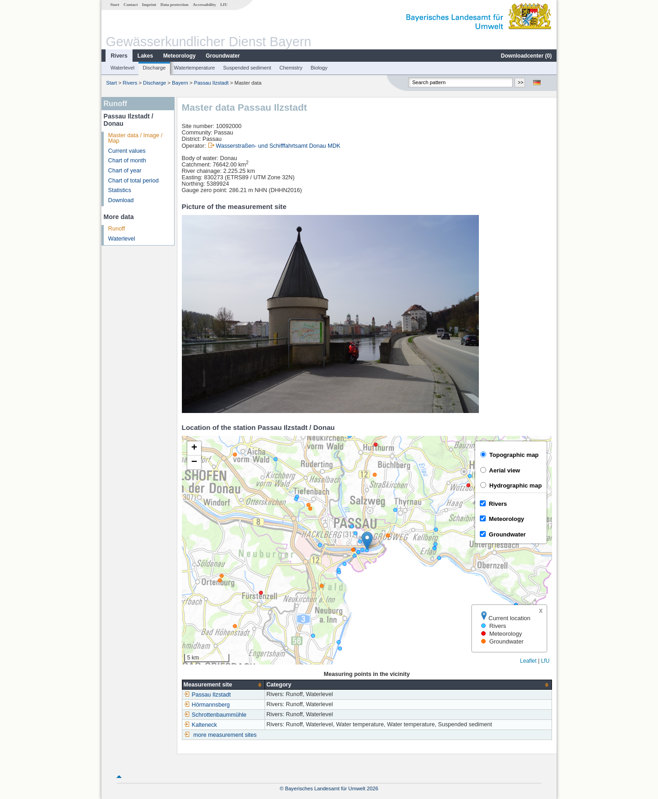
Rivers (119, 56)
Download (121, 200)
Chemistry (290, 67)
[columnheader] (223, 685)
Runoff (116, 228)
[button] (367, 540)
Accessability (204, 4)
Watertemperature (194, 67)
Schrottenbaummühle (215, 715)
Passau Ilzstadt (211, 83)
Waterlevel (122, 67)
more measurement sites (225, 735)
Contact (130, 4)
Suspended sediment (247, 67)
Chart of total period (133, 180)
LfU (224, 4)
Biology (319, 67)
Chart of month (127, 160)
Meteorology (179, 56)
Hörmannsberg (207, 705)
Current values (127, 151)
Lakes (145, 56)
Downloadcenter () (526, 56)
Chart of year (125, 170)
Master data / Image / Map (135, 138)
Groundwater (223, 56)
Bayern (180, 83)
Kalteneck (200, 725)
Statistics (119, 190)
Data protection (174, 4)
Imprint (149, 4)
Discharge (154, 67)
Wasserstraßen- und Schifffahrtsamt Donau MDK (278, 146)
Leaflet (528, 661)
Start (114, 4)
